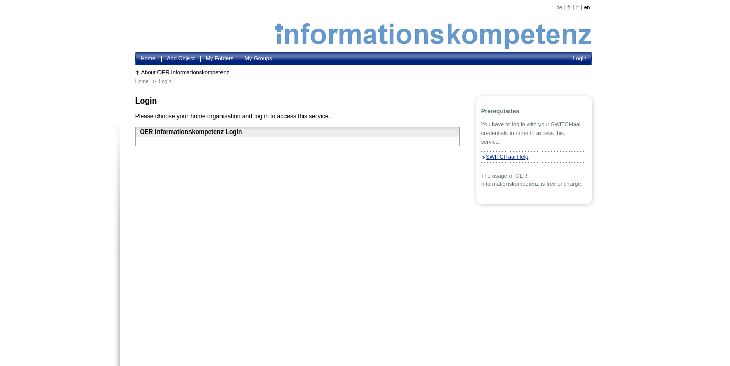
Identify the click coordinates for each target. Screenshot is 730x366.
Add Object (181, 58)
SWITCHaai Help (507, 157)
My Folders (220, 58)
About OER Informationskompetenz (185, 72)
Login (579, 58)
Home (148, 58)
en (587, 7)
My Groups (258, 58)
